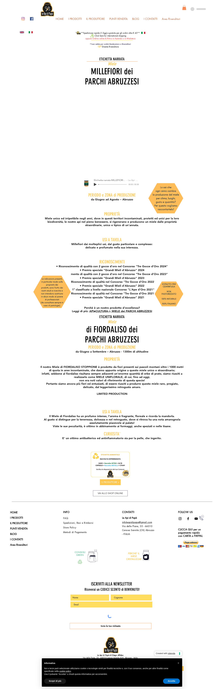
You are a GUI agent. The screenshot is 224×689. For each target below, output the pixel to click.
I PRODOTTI (16, 517)
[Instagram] (23, 18)
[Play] (95, 184)
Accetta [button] (171, 681)
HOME (14, 512)
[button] (184, 7)
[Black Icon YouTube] (196, 519)
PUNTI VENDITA (19, 528)
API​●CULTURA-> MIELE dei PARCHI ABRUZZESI (120, 311)
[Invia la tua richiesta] (110, 626)
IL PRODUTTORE (19, 523)
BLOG (13, 534)
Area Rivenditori (18, 544)
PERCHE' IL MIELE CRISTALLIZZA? (133, 556)
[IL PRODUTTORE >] (110, 482)
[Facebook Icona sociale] (31, 18)
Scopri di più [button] (55, 681)
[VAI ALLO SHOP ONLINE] (110, 493)
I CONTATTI (16, 539)
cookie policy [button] (65, 671)
